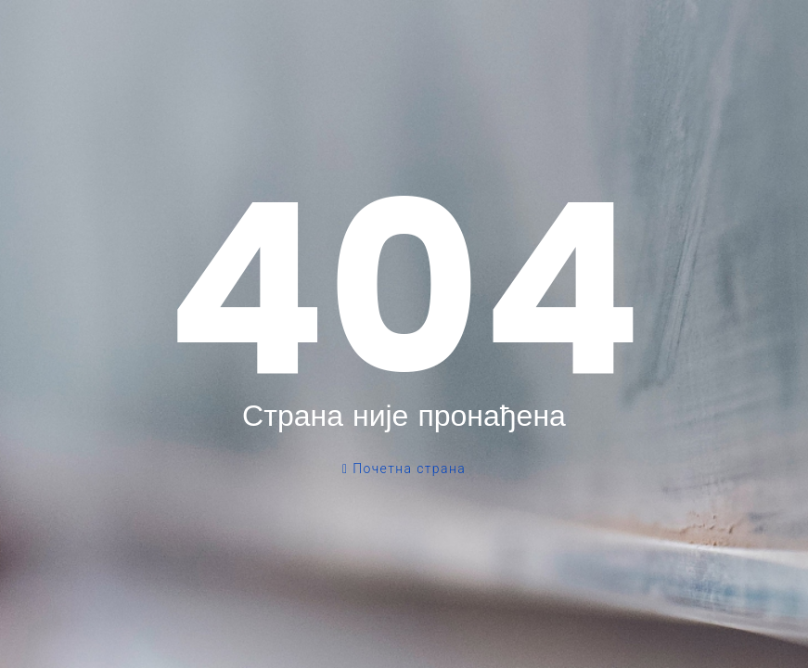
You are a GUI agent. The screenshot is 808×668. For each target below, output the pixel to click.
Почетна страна (404, 468)
